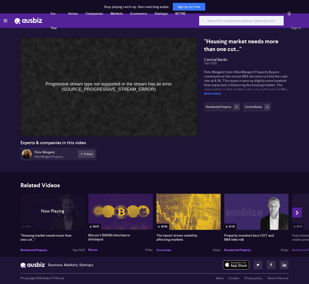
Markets (117, 13)
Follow (236, 107)
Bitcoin (93, 250)
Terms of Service (277, 278)
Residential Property (34, 250)
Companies (94, 13)
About (220, 278)
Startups (161, 13)
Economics (138, 13)
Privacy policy (253, 278)
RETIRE (180, 13)
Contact (234, 278)
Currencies (163, 250)
